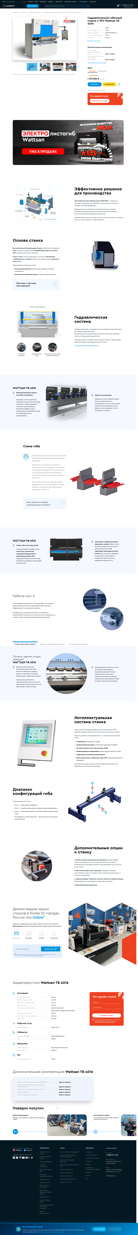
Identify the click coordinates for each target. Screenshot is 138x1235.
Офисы (88, 1176)
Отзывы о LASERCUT (92, 1156)
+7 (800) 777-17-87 (127, 5)
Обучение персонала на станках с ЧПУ (69, 1166)
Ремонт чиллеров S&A (66, 1170)
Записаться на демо (100, 101)
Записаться (50, 950)
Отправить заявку (107, 1016)
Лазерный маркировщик (44, 1166)
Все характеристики (94, 41)
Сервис (51, 1)
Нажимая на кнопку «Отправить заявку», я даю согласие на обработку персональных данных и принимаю (107, 1021)
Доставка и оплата (71, 1)
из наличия (102, 71)
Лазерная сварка (44, 1180)
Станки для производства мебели (46, 1176)
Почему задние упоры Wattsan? (25, 644)
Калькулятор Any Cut (66, 1177)
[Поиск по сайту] (67, 6)
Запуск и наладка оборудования (69, 1153)
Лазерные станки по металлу (45, 1158)
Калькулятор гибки (65, 1183)
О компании (84, 1)
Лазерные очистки (45, 1183)
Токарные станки (45, 1198)
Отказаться (114, 1229)
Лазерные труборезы (46, 1163)
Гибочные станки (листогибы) (44, 1187)
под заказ (92, 71)
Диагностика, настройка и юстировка (67, 1162)
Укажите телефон (22, 950)
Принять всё (99, 1229)
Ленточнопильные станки (45, 1202)
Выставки (59, 1)
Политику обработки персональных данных (33, 956)
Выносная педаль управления (78, 644)
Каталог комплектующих (44, 1213)
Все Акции (89, 1162)
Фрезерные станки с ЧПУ (46, 1171)
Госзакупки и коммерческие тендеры (93, 1169)
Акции (23, 1)
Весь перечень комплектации (97, 63)
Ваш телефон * (97, 1007)
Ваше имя (96, 1002)
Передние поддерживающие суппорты (52, 644)
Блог (36, 1)
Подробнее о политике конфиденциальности (51, 1232)
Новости (30, 1)
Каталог (32, 6)
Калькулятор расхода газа (67, 1180)
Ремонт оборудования (66, 1174)
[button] (78, 66)
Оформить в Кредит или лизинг (97, 90)
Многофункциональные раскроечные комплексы (47, 1207)
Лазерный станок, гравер (45, 1154)
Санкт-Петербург (111, 1149)
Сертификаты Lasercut (92, 1159)
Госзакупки (43, 1)
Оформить (95, 84)
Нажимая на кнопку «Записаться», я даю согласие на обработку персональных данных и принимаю (36, 955)
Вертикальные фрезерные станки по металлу (46, 1193)
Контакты (93, 1)
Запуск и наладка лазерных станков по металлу (68, 1157)
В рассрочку (109, 84)
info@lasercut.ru (128, 7)
